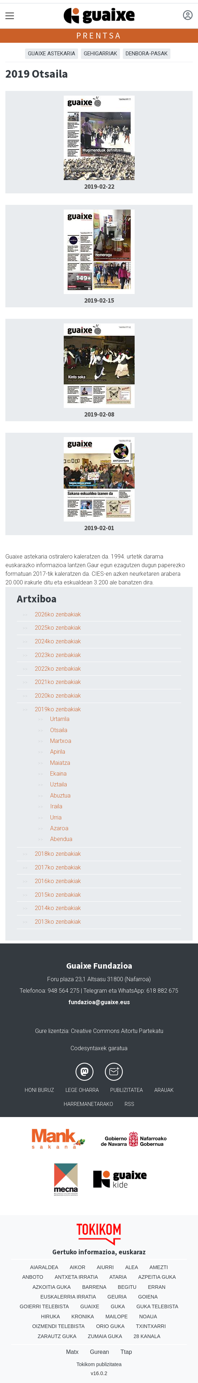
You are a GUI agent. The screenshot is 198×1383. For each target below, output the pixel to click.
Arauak (164, 1090)
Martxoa (60, 741)
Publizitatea (126, 1090)
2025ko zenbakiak (58, 627)
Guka (118, 1306)
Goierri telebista (44, 1306)
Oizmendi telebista (58, 1326)
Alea (131, 1267)
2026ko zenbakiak (58, 614)
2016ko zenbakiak (58, 881)
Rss (129, 1104)
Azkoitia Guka (52, 1287)
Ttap (126, 1352)
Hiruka (50, 1316)
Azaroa (59, 828)
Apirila (57, 751)
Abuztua (60, 795)
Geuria (117, 1297)
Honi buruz (39, 1090)
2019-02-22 (99, 186)
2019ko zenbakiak (58, 709)
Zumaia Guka (105, 1336)
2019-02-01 (99, 528)
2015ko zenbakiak (58, 894)
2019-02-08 (99, 414)
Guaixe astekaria (51, 53)
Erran (156, 1287)
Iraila (56, 806)
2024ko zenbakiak (58, 641)
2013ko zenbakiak (58, 921)
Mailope (116, 1316)
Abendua (61, 839)
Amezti (159, 1267)
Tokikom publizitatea (98, 1364)
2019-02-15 (99, 300)
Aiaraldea (44, 1267)
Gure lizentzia (51, 1031)
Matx (72, 1352)
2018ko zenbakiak (58, 853)
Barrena (94, 1287)
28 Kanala (147, 1336)
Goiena (148, 1297)
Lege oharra (82, 1090)
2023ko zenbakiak (58, 655)
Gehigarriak (100, 53)
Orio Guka (110, 1326)
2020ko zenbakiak (58, 695)
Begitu (127, 1287)
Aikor (78, 1267)
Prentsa (99, 35)
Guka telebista (157, 1306)
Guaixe (89, 1306)
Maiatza (60, 762)
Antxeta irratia (76, 1277)
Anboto (32, 1277)
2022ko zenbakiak (58, 668)
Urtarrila (59, 719)
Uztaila (58, 784)
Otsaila (58, 730)
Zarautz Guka (57, 1336)
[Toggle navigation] (10, 16)
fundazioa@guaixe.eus (99, 1002)
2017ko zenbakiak (58, 867)
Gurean (99, 1352)
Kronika (82, 1316)
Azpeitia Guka (157, 1277)
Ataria (118, 1277)
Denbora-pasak (147, 53)
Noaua (148, 1316)
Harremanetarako (88, 1104)
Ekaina (58, 773)
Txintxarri (151, 1326)
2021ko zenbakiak (58, 682)
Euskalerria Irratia (68, 1297)
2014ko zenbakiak (58, 908)
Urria (56, 817)
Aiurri (105, 1267)
